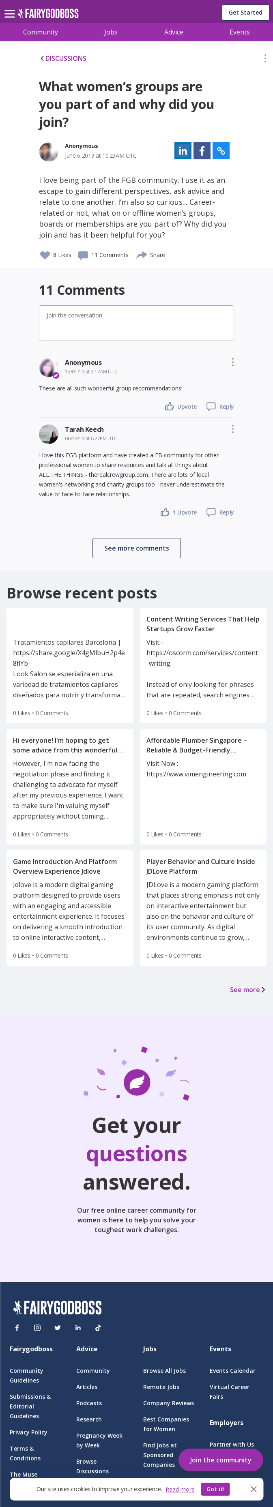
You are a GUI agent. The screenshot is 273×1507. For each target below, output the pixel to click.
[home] (48, 16)
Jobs (111, 32)
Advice (173, 32)
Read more (180, 1489)
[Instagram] (37, 1328)
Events (240, 32)
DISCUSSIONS (62, 58)
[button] (265, 60)
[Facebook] (17, 1328)
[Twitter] (57, 1328)
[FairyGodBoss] (57, 1309)
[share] (142, 254)
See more (248, 990)
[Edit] (265, 60)
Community (40, 32)
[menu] (10, 7)
